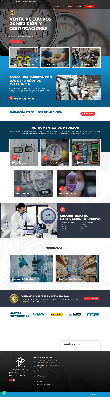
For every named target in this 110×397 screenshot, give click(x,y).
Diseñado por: (89, 394)
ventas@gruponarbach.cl (32, 1)
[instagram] (93, 1)
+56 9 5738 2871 (40, 381)
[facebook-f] (92, 1)
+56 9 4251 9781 (20, 1)
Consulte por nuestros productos (26, 101)
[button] (15, 41)
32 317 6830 (39, 372)
